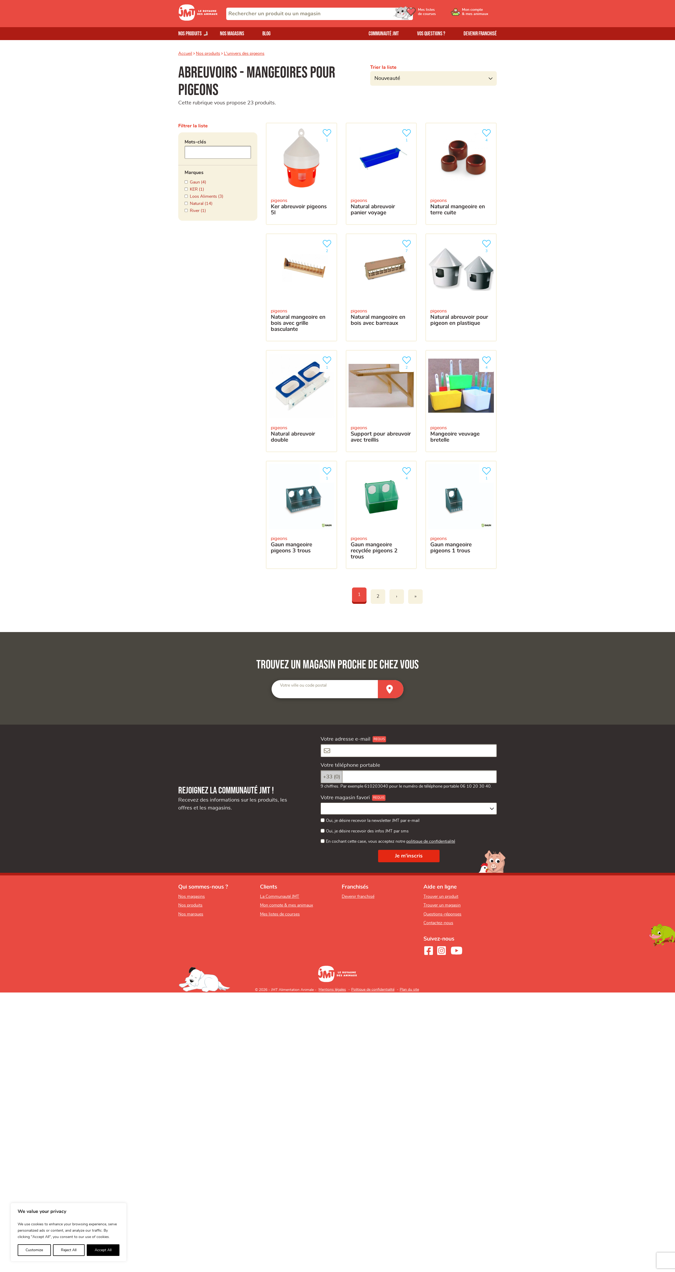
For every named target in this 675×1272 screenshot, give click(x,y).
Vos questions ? (431, 33)
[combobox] (319, 14)
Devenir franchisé (480, 33)
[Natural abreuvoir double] (301, 401)
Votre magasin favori (345, 797)
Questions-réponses (442, 914)
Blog (266, 33)
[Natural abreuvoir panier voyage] (381, 174)
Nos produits (208, 53)
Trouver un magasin (442, 905)
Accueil (185, 53)
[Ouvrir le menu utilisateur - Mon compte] (479, 13)
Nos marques (190, 914)
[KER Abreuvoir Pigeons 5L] (301, 174)
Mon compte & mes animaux (286, 905)
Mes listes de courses (280, 914)
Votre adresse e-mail (345, 739)
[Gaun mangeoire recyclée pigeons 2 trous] (381, 515)
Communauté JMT (384, 33)
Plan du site (409, 989)
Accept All (103, 1250)
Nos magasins (232, 33)
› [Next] (396, 596)
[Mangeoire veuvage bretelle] (461, 401)
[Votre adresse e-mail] (409, 750)
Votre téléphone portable (350, 765)
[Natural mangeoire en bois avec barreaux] (381, 287)
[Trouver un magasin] (390, 689)
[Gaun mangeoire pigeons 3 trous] (301, 515)
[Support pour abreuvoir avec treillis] (381, 401)
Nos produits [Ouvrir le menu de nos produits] (190, 33)
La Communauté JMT (279, 896)
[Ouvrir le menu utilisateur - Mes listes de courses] (439, 13)
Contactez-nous (438, 923)
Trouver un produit (440, 896)
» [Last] (415, 596)
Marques (194, 172)
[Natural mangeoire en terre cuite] (461, 174)
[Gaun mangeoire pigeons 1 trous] (461, 515)
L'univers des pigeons (244, 53)
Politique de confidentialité (372, 989)
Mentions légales (332, 989)
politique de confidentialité (430, 841)
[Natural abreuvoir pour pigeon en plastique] (461, 287)
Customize (34, 1250)
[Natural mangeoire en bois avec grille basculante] (301, 287)
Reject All (68, 1250)
